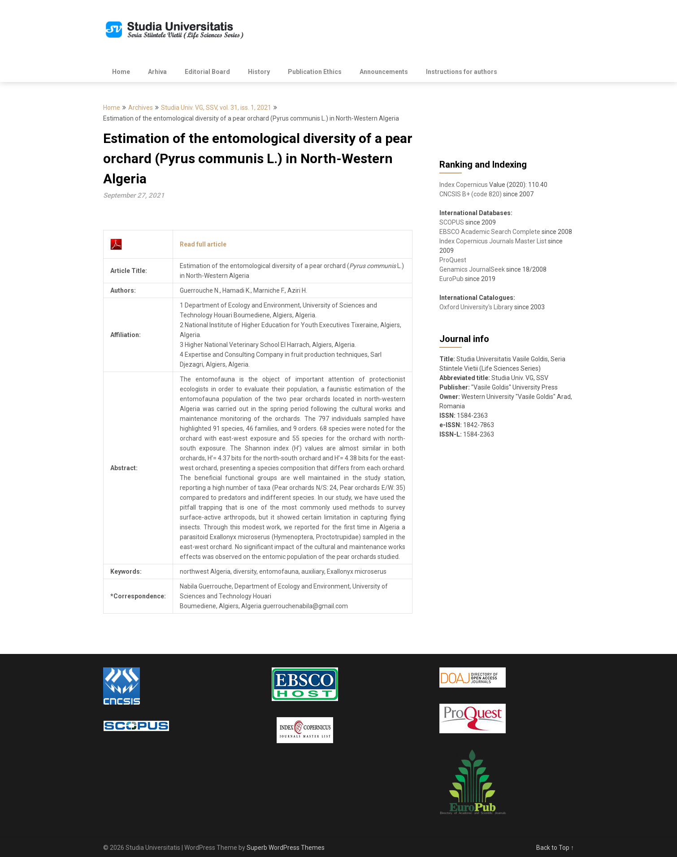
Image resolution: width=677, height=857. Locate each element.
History (259, 71)
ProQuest (452, 260)
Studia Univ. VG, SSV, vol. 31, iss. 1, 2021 (216, 107)
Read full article (203, 244)
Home (121, 71)
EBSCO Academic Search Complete (489, 231)
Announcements (384, 71)
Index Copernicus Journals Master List (493, 241)
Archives (140, 107)
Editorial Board (207, 71)
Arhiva (157, 71)
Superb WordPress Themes (286, 847)
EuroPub (451, 278)
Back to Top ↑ (555, 847)
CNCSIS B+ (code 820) (470, 194)
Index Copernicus (463, 184)
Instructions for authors (461, 71)
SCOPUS (451, 222)
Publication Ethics (315, 71)
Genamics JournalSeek (472, 269)
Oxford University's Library (476, 307)
